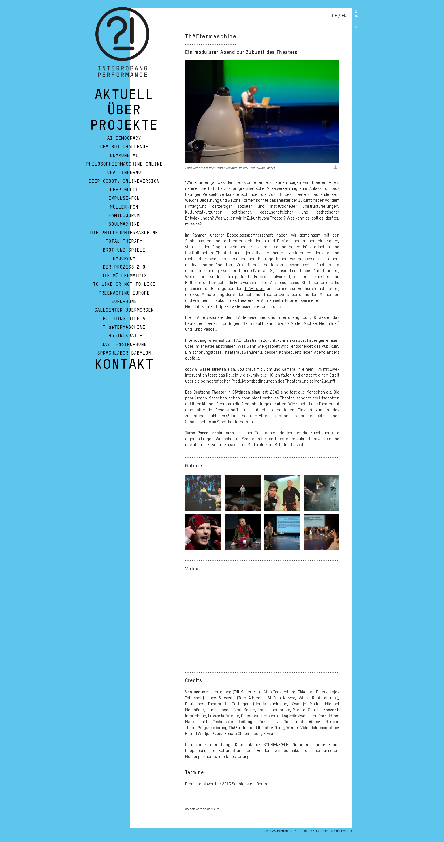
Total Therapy (124, 241)
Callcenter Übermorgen (124, 310)
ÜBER (124, 112)
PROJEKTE (124, 127)
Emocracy (124, 258)
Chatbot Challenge (124, 146)
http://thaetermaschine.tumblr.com (248, 306)
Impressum (344, 831)
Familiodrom (124, 215)
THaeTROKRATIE (124, 335)
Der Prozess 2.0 (124, 267)
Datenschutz (324, 831)
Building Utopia (124, 318)
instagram (355, 18)
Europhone (124, 301)
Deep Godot (124, 189)
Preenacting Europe (124, 293)
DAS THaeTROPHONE (124, 344)
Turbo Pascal (204, 329)
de (334, 15)
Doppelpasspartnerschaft (250, 234)
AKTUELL (124, 97)
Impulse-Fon (124, 198)
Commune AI (124, 155)
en (344, 15)
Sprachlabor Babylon (124, 353)
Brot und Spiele (124, 250)
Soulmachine (124, 224)
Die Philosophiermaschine (124, 232)
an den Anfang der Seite (202, 809)
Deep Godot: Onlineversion (124, 181)
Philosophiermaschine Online (124, 164)
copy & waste (316, 317)
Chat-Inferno (124, 172)
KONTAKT (124, 366)
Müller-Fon (124, 207)
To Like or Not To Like (124, 284)
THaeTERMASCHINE (124, 327)
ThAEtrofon (254, 288)
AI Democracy (124, 138)
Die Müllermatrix (124, 275)
